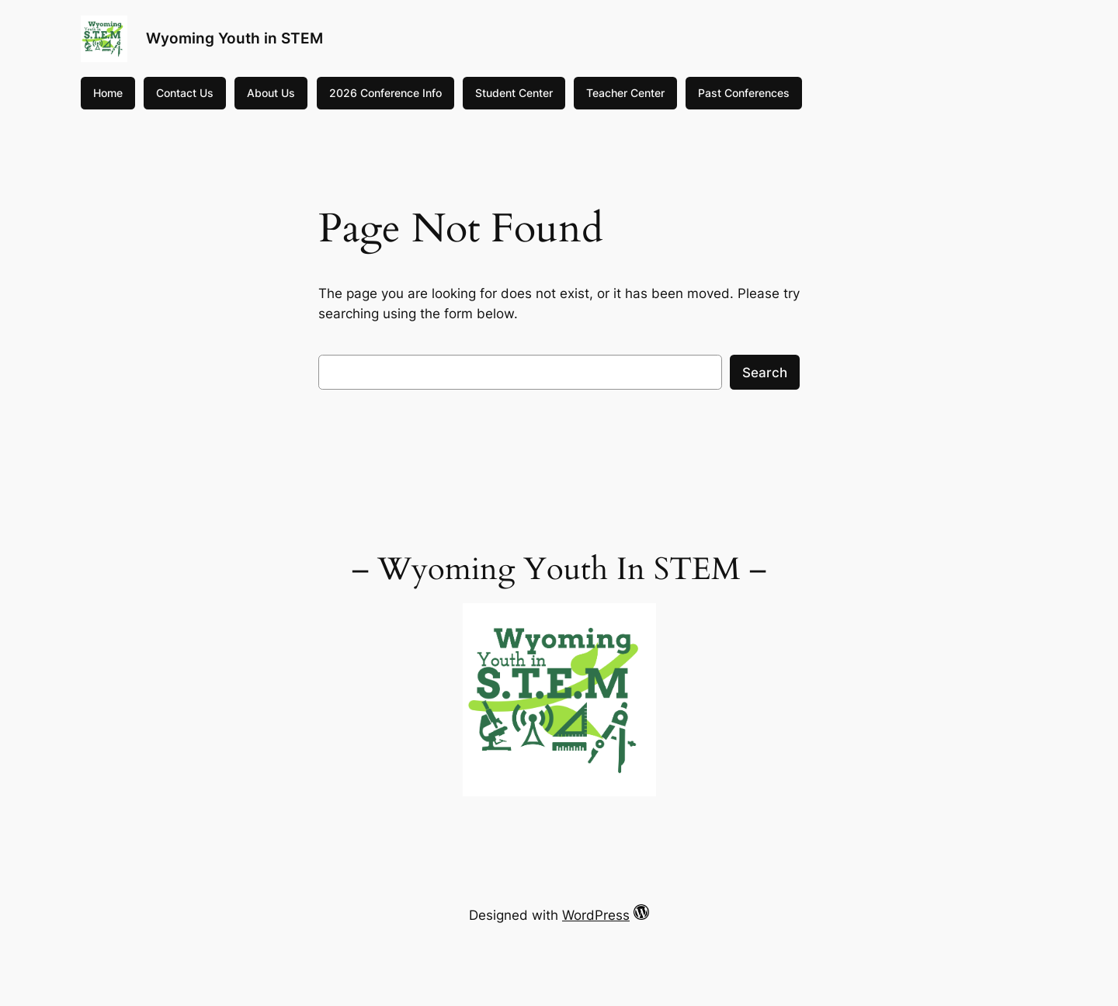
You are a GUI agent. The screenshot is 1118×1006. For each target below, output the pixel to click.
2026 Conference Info (385, 92)
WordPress (596, 915)
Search (764, 372)
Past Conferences (744, 92)
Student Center (514, 92)
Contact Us (185, 92)
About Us (271, 92)
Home (108, 92)
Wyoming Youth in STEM (234, 38)
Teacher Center (625, 92)
